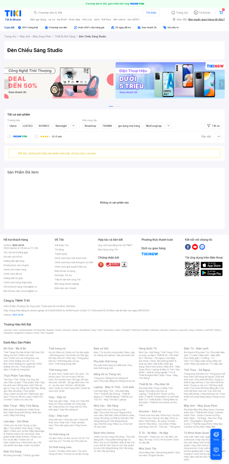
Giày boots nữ (60, 406)
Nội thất (109, 415)
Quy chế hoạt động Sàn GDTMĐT (115, 245)
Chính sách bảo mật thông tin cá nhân (74, 262)
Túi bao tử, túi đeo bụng (76, 454)
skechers (109, 330)
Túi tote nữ (67, 441)
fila (42, 333)
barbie (50, 330)
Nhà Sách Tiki (147, 448)
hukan (29, 333)
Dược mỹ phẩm (32, 445)
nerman (155, 330)
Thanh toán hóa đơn (149, 415)
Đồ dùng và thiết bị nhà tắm (115, 418)
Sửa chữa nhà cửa (109, 412)
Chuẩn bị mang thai (20, 369)
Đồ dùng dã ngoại (204, 376)
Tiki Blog (59, 249)
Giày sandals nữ (66, 403)
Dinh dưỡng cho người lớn (22, 363)
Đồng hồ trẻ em (127, 381)
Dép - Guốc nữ (71, 401)
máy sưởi (188, 436)
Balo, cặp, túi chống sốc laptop (114, 354)
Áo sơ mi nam (69, 376)
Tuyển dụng (61, 253)
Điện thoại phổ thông (20, 412)
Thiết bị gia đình (31, 455)
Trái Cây (8, 379)
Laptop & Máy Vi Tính (163, 369)
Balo (96, 352)
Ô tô (156, 439)
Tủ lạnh (194, 355)
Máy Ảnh (210, 426)
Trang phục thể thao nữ (196, 373)
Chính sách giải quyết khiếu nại (70, 266)
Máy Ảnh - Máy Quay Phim (200, 405)
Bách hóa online (154, 366)
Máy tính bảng (17, 415)
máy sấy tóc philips (206, 439)
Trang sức (99, 378)
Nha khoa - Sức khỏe (158, 424)
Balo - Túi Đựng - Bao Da (203, 418)
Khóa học (166, 415)
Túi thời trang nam (60, 447)
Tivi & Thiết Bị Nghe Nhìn (157, 374)
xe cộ (51, 19)
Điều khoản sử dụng (65, 271)
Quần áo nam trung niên (67, 388)
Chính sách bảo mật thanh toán (71, 258)
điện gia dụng (38, 19)
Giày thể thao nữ (209, 393)
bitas (217, 330)
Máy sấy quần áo (200, 363)
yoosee (183, 330)
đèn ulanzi (119, 19)
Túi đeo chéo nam (66, 451)
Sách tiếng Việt (146, 452)
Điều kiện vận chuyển (65, 288)
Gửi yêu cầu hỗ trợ (13, 256)
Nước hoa (15, 442)
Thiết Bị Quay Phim (202, 424)
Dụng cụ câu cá (199, 385)
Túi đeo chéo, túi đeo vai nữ (63, 438)
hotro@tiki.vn (30, 286)
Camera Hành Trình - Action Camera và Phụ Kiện (203, 415)
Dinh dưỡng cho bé (19, 361)
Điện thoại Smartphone (15, 409)
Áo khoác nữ (72, 355)
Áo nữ (52, 352)
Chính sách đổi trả (13, 273)
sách (96, 19)
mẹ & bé (62, 19)
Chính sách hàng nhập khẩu (18, 282)
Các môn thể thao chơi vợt (204, 389)
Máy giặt (194, 358)
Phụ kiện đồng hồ (109, 381)
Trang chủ (182, 12)
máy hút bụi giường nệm (203, 449)
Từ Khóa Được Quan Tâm (199, 432)
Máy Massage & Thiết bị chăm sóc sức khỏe (24, 432)
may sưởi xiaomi (199, 445)
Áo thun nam (55, 373)
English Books (156, 455)
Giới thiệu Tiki (62, 245)
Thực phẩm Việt (30, 382)
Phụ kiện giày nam (64, 425)
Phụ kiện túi (81, 441)
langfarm (19, 333)
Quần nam (68, 373)
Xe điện (169, 436)
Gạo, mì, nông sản (20, 388)
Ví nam (52, 451)
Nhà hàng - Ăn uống (156, 421)
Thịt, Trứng (19, 379)
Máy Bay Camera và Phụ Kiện (203, 425)
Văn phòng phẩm (165, 452)
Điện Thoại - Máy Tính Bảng (21, 405)
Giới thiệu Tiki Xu (63, 275)
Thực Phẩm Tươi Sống (17, 375)
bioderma (85, 330)
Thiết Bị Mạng (111, 396)
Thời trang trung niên (65, 363)
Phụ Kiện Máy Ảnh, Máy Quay (199, 409)
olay (191, 330)
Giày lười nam (55, 419)
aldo (118, 330)
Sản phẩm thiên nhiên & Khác (22, 435)
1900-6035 (18, 245)
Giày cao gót (55, 401)
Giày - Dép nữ (57, 397)
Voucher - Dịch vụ (150, 411)
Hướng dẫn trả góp (13, 278)
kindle (145, 330)
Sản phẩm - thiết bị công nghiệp (159, 371)
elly (94, 330)
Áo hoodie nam (63, 379)
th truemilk (39, 330)
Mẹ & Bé (158, 363)
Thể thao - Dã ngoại (153, 358)
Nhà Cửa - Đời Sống (106, 405)
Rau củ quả (15, 382)
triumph (126, 330)
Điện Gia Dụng (12, 451)
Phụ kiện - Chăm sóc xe (151, 436)
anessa (173, 330)
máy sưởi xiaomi (207, 448)
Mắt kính (122, 365)
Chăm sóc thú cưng (104, 436)
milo (100, 330)
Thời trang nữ (57, 348)
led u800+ (134, 19)
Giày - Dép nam (58, 415)
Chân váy (70, 358)
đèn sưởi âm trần (198, 456)
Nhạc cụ (118, 424)
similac (199, 330)
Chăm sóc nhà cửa (23, 399)
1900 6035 (17, 314)
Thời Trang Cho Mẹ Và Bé (17, 352)
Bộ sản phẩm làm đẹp (22, 444)
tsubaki (50, 333)
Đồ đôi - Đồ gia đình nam (71, 382)
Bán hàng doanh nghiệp (67, 284)
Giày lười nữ (75, 406)
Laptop (122, 399)
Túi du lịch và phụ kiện (111, 352)
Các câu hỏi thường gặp (16, 252)
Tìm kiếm (151, 12)
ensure (66, 330)
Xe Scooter (166, 439)
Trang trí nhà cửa (102, 409)
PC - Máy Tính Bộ (108, 399)
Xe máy (148, 439)
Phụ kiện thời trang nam (113, 366)
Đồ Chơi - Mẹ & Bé (15, 348)
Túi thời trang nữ (59, 434)
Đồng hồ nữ (112, 378)
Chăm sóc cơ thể (19, 431)
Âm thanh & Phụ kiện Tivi (196, 352)
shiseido (8, 333)
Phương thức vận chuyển (16, 265)
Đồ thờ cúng (105, 424)
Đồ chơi (35, 352)
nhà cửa (87, 19)
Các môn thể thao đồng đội (204, 388)
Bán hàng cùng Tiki (108, 249)
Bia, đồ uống (15, 391)
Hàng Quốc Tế (148, 348)
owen (58, 330)
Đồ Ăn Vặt (105, 445)
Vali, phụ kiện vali (125, 355)
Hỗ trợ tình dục (29, 442)
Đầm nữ (60, 352)
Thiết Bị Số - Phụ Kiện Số (154, 384)
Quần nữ (70, 352)
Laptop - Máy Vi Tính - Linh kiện (114, 387)
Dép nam (65, 422)
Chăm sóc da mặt (13, 425)
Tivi (192, 361)
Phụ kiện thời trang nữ (105, 365)
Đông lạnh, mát (25, 385)
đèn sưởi (199, 436)
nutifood (136, 330)
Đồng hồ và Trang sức (107, 374)
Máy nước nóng (203, 361)
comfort (209, 330)
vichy (36, 333)
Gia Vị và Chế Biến (109, 442)
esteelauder (26, 330)
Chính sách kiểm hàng (15, 269)
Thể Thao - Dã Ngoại (197, 369)
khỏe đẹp (74, 19)
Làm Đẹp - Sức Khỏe (16, 421)
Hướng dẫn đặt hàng (14, 261)
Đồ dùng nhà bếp (12, 455)
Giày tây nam (71, 419)
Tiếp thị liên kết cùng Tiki (68, 279)
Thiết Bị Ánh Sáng (204, 412)
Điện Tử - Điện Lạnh (196, 348)
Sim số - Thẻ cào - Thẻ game (165, 426)
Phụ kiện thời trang (105, 361)
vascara (8, 330)
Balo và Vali (101, 348)
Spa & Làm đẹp (161, 418)
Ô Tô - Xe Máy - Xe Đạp (153, 432)
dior (16, 330)
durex (75, 330)
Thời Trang (166, 352)
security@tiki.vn (29, 291)
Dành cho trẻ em (18, 393)
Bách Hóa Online (104, 432)
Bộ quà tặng (109, 451)
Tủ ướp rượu (216, 363)
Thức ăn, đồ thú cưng (20, 396)
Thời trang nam (58, 369)
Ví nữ (81, 438)
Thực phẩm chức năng (20, 428)
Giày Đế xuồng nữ (69, 409)
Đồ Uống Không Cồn (112, 448)
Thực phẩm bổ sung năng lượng (204, 395)
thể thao (106, 19)
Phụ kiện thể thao (204, 379)
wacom (164, 330)
